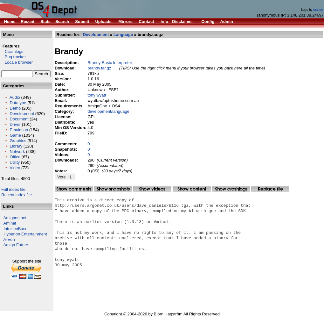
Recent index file (16, 194)
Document (19, 119)
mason (318, 9)
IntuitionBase (15, 228)
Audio (15, 97)
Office (15, 157)
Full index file (13, 189)
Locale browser (17, 62)
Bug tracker (13, 56)
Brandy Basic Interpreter (109, 62)
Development (22, 113)
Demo (15, 108)
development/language (108, 111)
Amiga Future (15, 244)
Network (17, 151)
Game (15, 135)
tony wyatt (96, 95)
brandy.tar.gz (99, 68)
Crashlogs (12, 51)
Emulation (19, 129)
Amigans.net (14, 217)
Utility (15, 162)
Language (123, 34)
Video (15, 167)
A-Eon (9, 239)
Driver (15, 124)
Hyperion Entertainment (25, 234)
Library (16, 146)
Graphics (18, 140)
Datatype (18, 102)
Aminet (9, 223)
